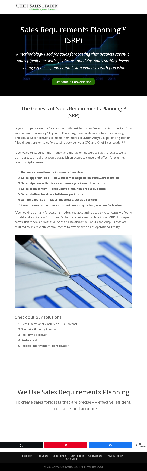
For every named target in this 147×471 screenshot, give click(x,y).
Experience (59, 455)
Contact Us (95, 455)
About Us (42, 455)
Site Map (71, 458)
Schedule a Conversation (73, 82)
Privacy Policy (115, 455)
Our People (77, 455)
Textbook (26, 455)
